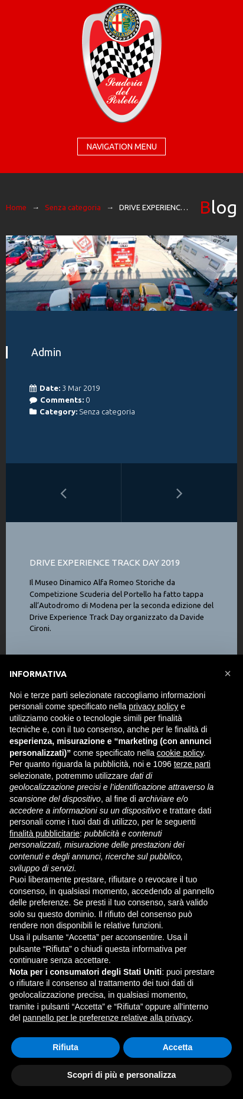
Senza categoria (73, 207)
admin (46, 352)
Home (16, 207)
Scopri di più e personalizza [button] (121, 1075)
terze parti (192, 764)
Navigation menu (122, 146)
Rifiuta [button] (65, 1047)
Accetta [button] (178, 1047)
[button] (227, 673)
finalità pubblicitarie (44, 833)
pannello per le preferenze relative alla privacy (107, 1017)
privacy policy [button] (153, 706)
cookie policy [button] (180, 753)
